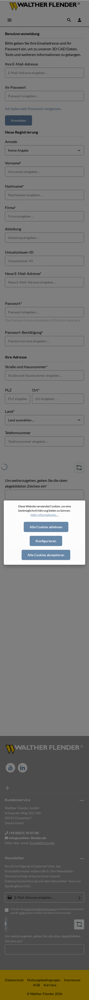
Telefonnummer (18, 432)
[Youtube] (10, 767)
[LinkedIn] (22, 767)
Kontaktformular (42, 843)
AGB (21, 912)
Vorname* (13, 163)
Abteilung (13, 229)
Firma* (10, 207)
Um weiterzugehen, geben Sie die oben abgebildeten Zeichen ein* (36, 483)
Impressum (72, 980)
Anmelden (18, 120)
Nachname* (14, 186)
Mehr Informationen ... (44, 528)
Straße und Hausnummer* (26, 366)
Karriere (50, 985)
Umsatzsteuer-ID (19, 252)
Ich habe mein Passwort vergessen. (33, 108)
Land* (9, 411)
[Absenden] (79, 897)
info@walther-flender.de (25, 838)
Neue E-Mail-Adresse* (23, 273)
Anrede (11, 141)
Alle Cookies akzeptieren (46, 568)
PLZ (8, 390)
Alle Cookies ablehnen (46, 540)
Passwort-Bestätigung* (24, 332)
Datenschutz (14, 980)
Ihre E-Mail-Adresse (21, 64)
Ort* (35, 390)
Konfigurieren (46, 554)
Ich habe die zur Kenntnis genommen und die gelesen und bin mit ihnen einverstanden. (47, 911)
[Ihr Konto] (79, 20)
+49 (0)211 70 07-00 (22, 833)
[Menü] (9, 20)
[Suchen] (69, 20)
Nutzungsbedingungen (43, 980)
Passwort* (13, 303)
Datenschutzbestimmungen (40, 909)
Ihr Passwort (15, 87)
